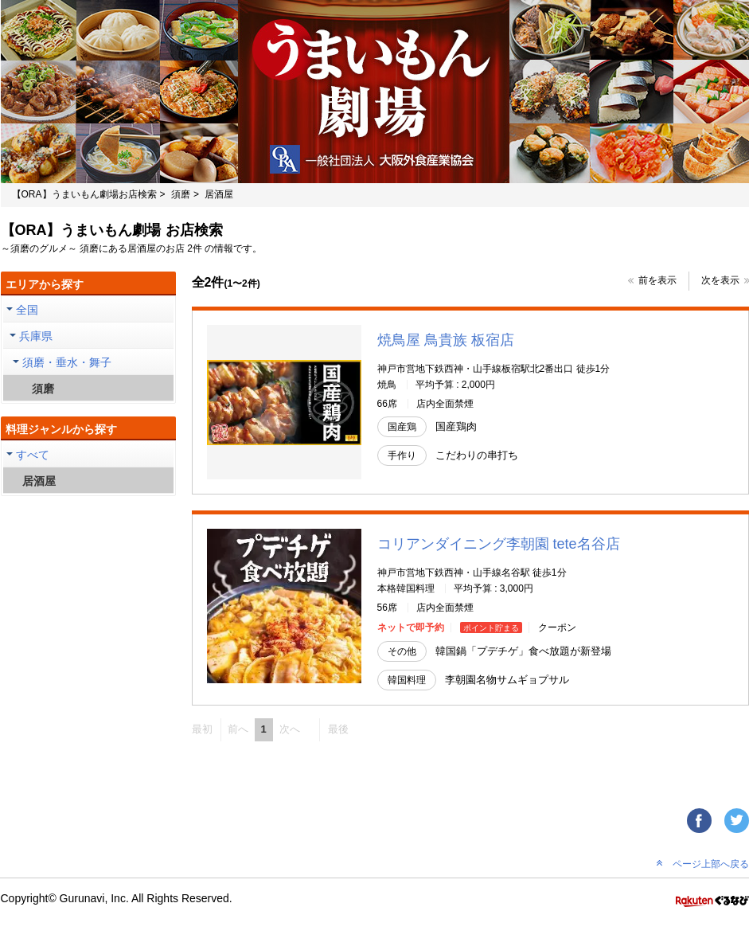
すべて (32, 454)
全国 (27, 309)
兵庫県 (36, 336)
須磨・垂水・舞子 (66, 362)
